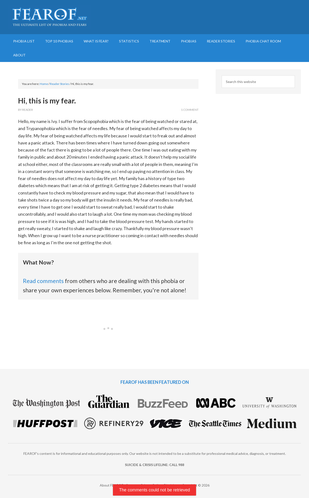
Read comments (43, 280)
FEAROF (49, 17)
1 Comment (190, 110)
